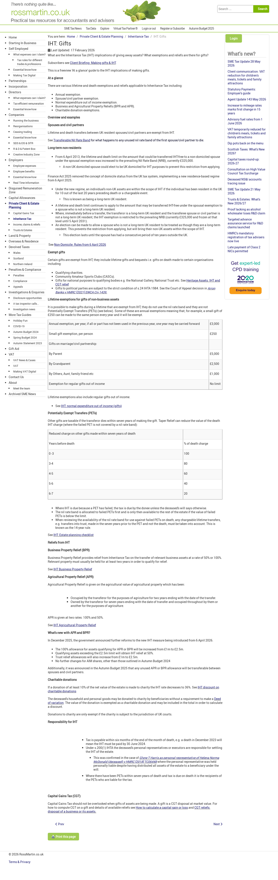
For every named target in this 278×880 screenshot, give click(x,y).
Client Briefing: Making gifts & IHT (93, 63)
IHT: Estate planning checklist (73, 535)
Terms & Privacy (20, 862)
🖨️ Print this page (63, 837)
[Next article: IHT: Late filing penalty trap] (217, 824)
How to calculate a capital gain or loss (162, 807)
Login (234, 38)
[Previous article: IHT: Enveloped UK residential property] (59, 824)
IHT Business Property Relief (72, 569)
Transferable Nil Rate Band (71, 140)
